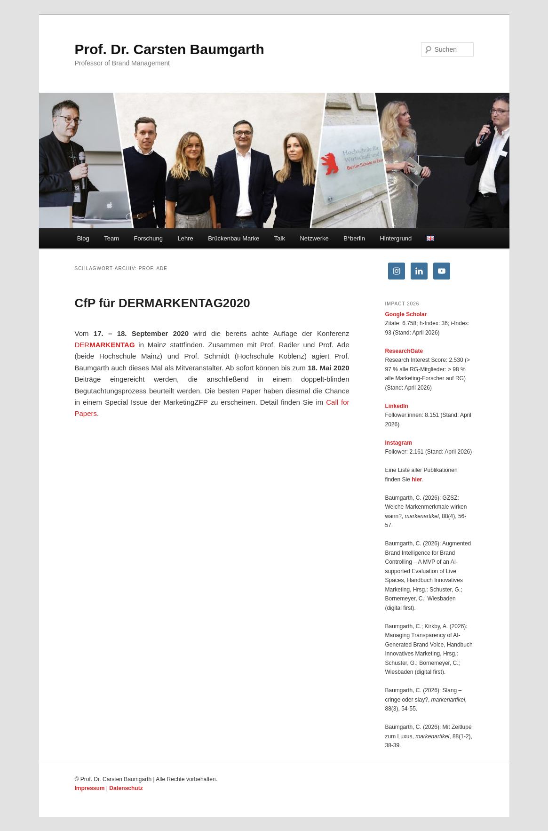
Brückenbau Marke (233, 238)
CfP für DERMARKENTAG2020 (162, 303)
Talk (279, 238)
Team (111, 238)
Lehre (185, 238)
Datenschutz (126, 788)
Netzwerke (314, 238)
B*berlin (354, 238)
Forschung (148, 238)
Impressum (90, 788)
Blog (83, 238)
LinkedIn (396, 406)
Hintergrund (396, 238)
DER (105, 345)
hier (417, 479)
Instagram (398, 442)
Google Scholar (406, 314)
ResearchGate (404, 351)
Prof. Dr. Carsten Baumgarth (169, 49)
